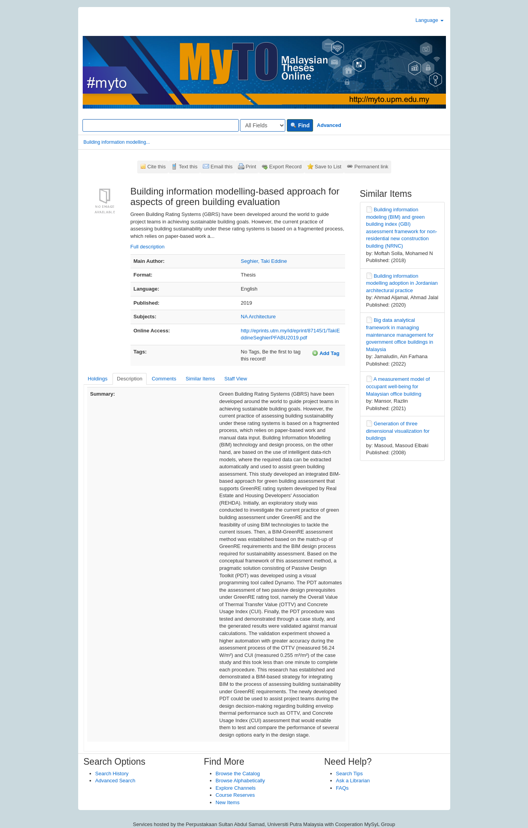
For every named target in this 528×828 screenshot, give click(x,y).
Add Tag (325, 353)
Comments (164, 379)
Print (251, 167)
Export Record (285, 167)
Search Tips (349, 773)
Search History (112, 773)
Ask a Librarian (353, 780)
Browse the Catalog (238, 773)
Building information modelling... (117, 142)
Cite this (156, 167)
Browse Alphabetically (240, 780)
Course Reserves (235, 795)
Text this (188, 167)
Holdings (98, 379)
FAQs (342, 788)
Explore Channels (236, 788)
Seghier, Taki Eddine (264, 261)
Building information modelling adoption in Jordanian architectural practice (402, 283)
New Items (228, 802)
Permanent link (371, 167)
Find (300, 125)
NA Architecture (258, 316)
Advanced (329, 125)
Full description (148, 247)
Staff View (235, 379)
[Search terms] (160, 125)
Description (129, 379)
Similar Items (200, 379)
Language (429, 20)
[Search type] (262, 125)
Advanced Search (115, 780)
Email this (222, 167)
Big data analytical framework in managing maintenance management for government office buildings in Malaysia (400, 334)
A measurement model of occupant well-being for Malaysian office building (398, 386)
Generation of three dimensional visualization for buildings (398, 431)
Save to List (328, 167)
